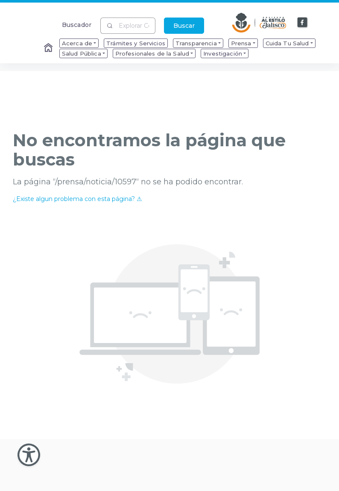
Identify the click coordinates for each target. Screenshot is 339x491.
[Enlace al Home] (49, 48)
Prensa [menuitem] (241, 43)
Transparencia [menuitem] (196, 43)
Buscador (76, 25)
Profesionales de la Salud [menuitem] (152, 53)
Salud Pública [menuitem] (81, 53)
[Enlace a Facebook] (302, 22)
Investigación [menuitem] (222, 53)
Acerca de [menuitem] (77, 43)
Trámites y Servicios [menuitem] (135, 43)
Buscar (184, 26)
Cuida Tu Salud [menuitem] (287, 43)
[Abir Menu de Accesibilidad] (29, 455)
